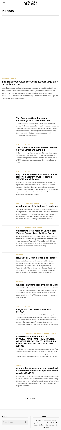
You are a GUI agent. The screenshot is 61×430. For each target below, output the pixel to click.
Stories (55, 314)
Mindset (13, 59)
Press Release (47, 184)
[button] (25, 403)
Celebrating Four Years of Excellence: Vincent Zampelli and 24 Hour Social (36, 213)
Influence (28, 184)
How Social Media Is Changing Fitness (36, 239)
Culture (19, 184)
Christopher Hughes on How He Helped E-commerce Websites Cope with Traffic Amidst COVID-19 (37, 351)
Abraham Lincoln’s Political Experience (37, 187)
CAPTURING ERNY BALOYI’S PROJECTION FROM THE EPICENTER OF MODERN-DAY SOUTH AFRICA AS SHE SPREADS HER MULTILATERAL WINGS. (36, 322)
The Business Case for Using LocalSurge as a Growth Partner (30, 64)
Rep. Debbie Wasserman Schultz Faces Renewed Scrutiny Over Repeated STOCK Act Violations (36, 157)
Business (5, 59)
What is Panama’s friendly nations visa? (37, 266)
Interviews (29, 209)
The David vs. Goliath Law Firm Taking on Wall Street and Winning (36, 129)
